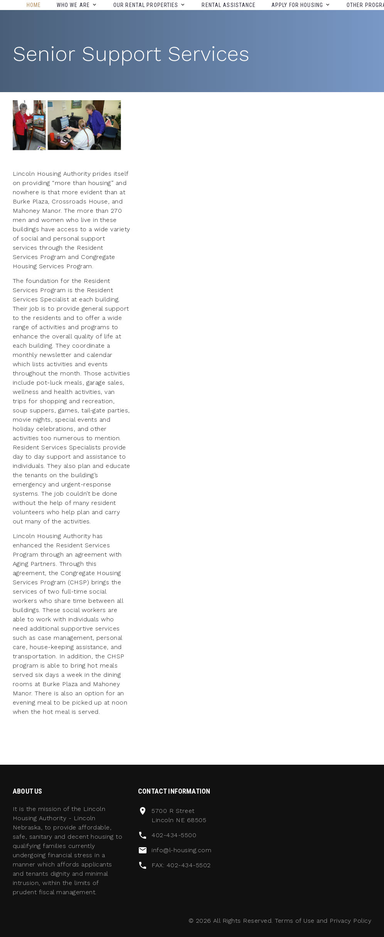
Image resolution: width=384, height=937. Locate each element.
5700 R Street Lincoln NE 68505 (179, 815)
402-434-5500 (174, 835)
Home (34, 5)
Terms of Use (295, 920)
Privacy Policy (350, 920)
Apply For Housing (297, 5)
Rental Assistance (229, 5)
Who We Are (73, 5)
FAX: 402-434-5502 (181, 865)
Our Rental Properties (146, 5)
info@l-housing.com (181, 850)
